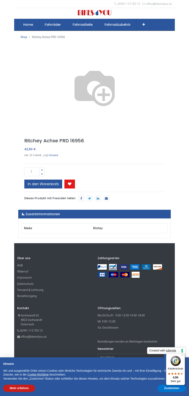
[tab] (94, 214)
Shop (23, 37)
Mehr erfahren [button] (19, 388)
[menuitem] (28, 25)
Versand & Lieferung (30, 290)
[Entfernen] (42, 174)
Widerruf (22, 271)
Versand (53, 155)
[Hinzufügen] (42, 169)
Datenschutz (25, 283)
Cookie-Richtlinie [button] (38, 374)
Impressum (24, 277)
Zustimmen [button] (171, 388)
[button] (144, 25)
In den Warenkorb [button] (43, 184)
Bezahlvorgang (27, 296)
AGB (20, 265)
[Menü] (182, 356)
